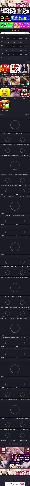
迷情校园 (7, 54)
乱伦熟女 (20, 46)
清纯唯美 (13, 50)
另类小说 (13, 54)
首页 (10, 444)
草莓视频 (20, 57)
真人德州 (13, 36)
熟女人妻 (7, 42)
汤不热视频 (27, 57)
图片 (2, 49)
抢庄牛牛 (26, 38)
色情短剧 (13, 58)
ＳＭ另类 (26, 42)
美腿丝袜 (7, 50)
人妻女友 (20, 53)
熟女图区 (20, 50)
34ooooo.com (15, 31)
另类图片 (26, 50)
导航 (2, 57)
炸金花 (14, 38)
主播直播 (20, 42)
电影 (2, 45)
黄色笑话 (20, 54)
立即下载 (22, 483)
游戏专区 (26, 36)
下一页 (17, 444)
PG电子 (7, 36)
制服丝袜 (7, 46)
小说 (2, 53)
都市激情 (7, 53)
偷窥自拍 (7, 49)
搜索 (27, 33)
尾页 (20, 444)
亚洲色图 (13, 49)
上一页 (13, 444)
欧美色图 (20, 49)
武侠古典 (26, 53)
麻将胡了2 (7, 38)
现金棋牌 (20, 38)
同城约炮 (7, 57)
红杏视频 (7, 58)
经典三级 (13, 46)
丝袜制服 (13, 42)
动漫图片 (26, 49)
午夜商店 (13, 57)
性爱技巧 (26, 54)
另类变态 (26, 46)
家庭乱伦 (13, 53)
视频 (2, 41)
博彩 (2, 37)
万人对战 (20, 36)
